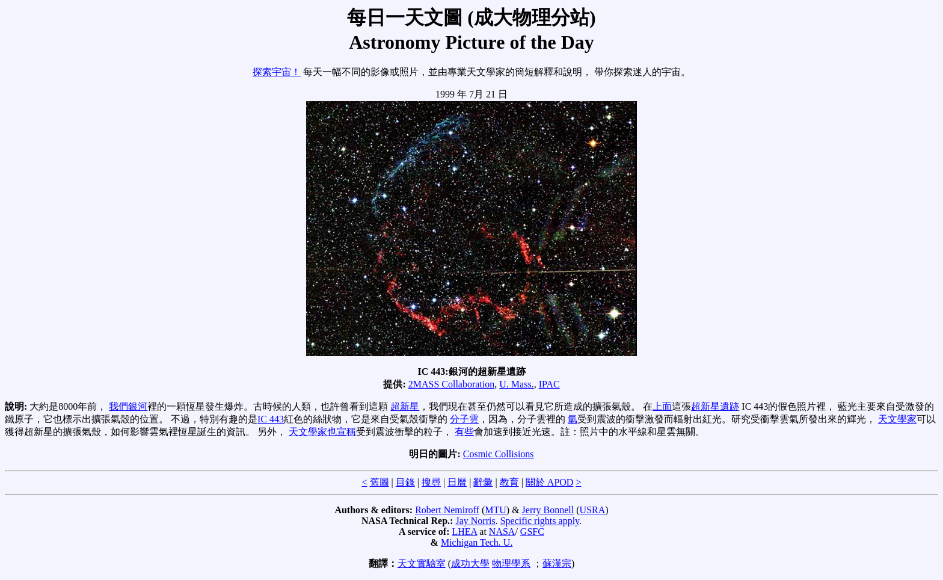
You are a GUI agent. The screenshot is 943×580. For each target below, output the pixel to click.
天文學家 (897, 419)
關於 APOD (550, 482)
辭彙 (483, 482)
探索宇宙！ (277, 72)
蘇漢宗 (556, 563)
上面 (662, 406)
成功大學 (470, 563)
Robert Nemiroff (447, 510)
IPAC (549, 384)
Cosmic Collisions (498, 454)
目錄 (405, 482)
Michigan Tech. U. (476, 542)
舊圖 (379, 482)
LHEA (465, 531)
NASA (502, 531)
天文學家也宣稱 (322, 432)
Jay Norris (475, 521)
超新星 (404, 406)
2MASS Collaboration (451, 384)
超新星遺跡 (715, 406)
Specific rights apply (539, 521)
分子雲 (464, 419)
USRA (593, 510)
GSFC (532, 531)
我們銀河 (128, 406)
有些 (464, 432)
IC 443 (270, 419)
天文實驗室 (422, 563)
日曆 (457, 482)
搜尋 (431, 482)
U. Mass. (516, 384)
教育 (509, 482)
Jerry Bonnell (548, 510)
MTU (495, 510)
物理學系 (511, 563)
